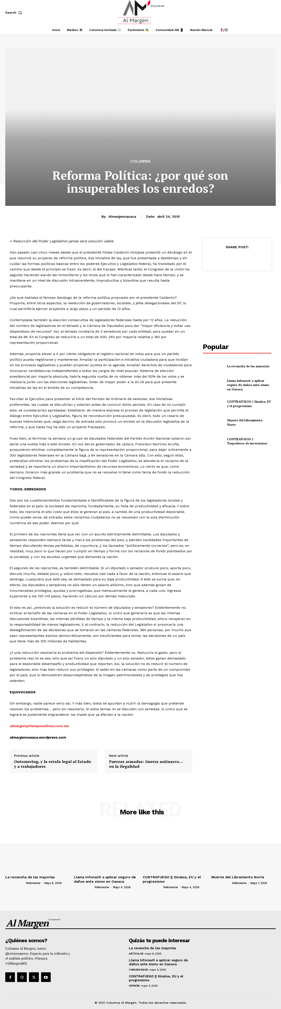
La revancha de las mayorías (248, 366)
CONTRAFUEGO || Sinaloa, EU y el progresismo (249, 403)
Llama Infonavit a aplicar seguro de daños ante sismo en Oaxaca (248, 385)
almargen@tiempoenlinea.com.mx (39, 726)
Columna (140, 161)
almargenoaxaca (122, 217)
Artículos (136, 953)
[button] (14, 12)
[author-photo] (15, 883)
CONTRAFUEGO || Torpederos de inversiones (247, 441)
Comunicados (138, 969)
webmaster (33, 883)
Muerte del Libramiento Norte (237, 877)
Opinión (134, 985)
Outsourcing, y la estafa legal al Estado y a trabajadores (52, 764)
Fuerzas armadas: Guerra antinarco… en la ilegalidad (145, 764)
